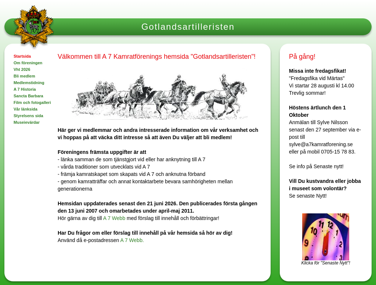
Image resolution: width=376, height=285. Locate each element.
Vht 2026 (22, 69)
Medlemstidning (29, 82)
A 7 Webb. (132, 240)
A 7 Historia (25, 89)
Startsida (22, 56)
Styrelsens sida (28, 115)
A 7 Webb (114, 218)
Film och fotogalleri (32, 102)
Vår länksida (25, 109)
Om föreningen (28, 63)
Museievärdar (27, 122)
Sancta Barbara (28, 96)
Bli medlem (24, 76)
